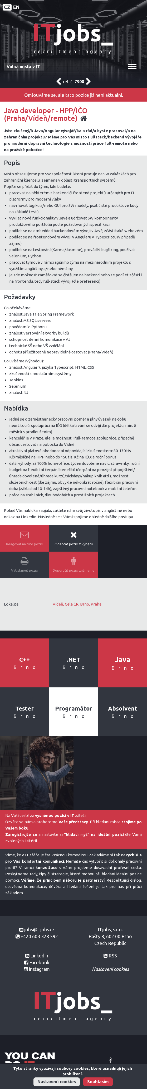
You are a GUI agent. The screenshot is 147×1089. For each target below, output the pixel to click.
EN (16, 7)
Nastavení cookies (56, 1081)
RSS (113, 955)
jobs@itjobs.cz (39, 929)
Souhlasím (98, 1081)
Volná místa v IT (23, 66)
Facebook (39, 962)
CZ (7, 7)
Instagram (39, 969)
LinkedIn (39, 955)
